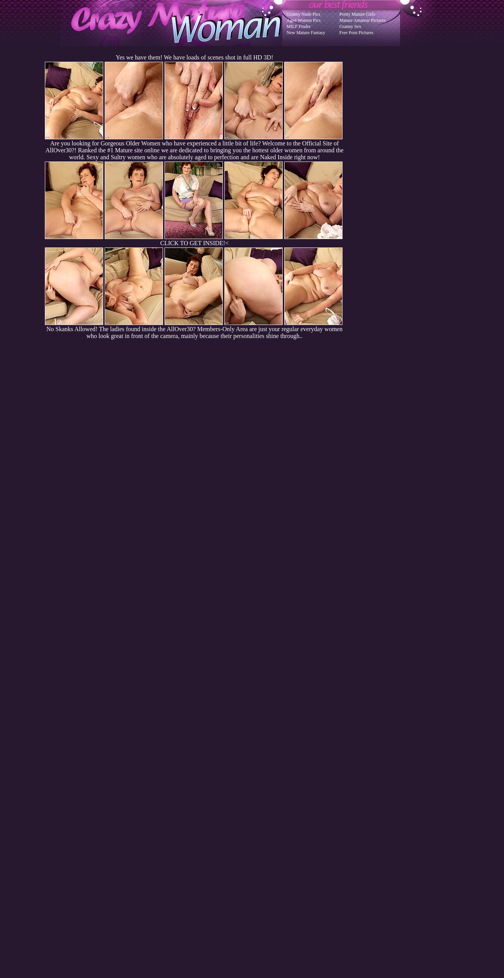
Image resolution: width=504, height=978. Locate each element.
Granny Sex (350, 26)
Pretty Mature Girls (357, 14)
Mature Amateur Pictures (362, 20)
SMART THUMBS (265, 823)
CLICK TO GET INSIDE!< (194, 243)
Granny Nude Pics (303, 14)
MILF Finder (299, 26)
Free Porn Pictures (356, 32)
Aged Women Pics (304, 20)
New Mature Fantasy (306, 32)
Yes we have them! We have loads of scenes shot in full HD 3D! (194, 57)
